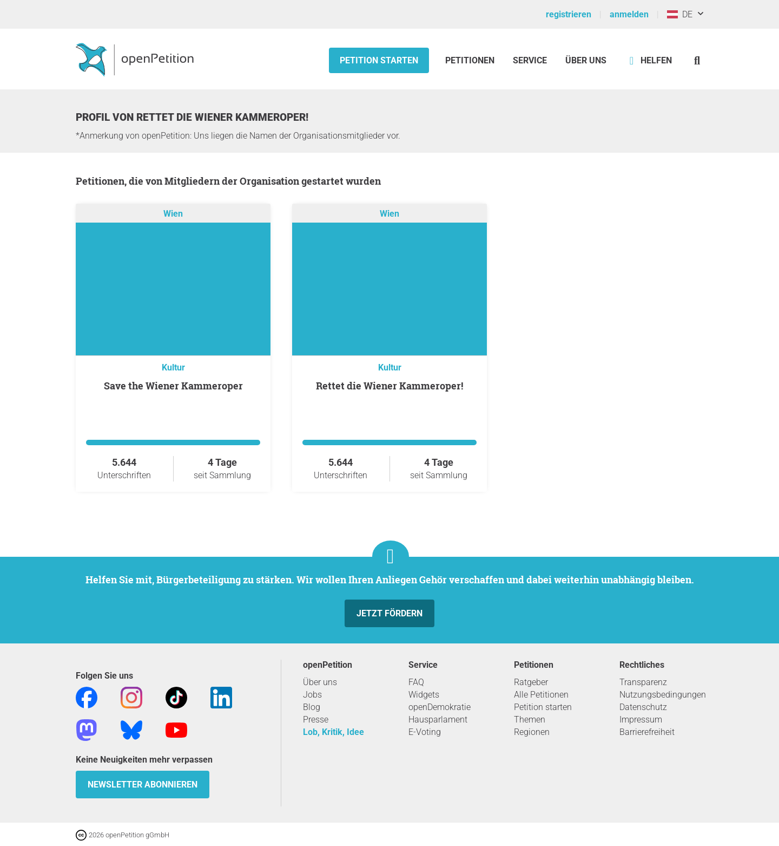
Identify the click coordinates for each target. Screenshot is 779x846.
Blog (311, 707)
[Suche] (697, 60)
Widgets (423, 694)
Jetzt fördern (389, 613)
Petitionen (471, 60)
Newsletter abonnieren (142, 784)
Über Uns (585, 60)
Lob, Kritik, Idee (333, 732)
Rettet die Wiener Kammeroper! (389, 385)
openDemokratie (439, 707)
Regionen (532, 732)
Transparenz (643, 682)
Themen (529, 719)
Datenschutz (643, 707)
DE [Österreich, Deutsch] (679, 14)
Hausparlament (437, 719)
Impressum (640, 719)
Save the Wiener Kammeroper (173, 385)
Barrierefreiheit (647, 732)
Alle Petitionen (541, 694)
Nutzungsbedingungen (662, 694)
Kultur (173, 367)
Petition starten (379, 60)
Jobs (312, 694)
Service (530, 60)
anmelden (629, 14)
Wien (173, 214)
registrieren (568, 14)
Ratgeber (531, 682)
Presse (315, 719)
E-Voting (424, 732)
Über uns (320, 682)
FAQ (416, 682)
